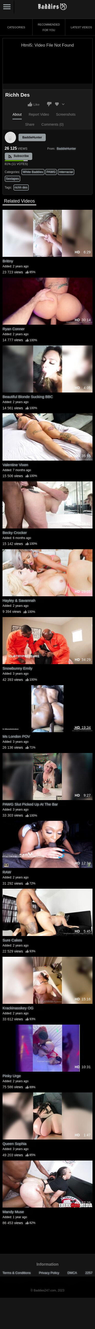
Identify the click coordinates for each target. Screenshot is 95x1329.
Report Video (39, 114)
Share (29, 124)
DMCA (72, 1273)
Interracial (66, 172)
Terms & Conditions (16, 1273)
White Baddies (33, 172)
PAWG (51, 172)
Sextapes (12, 178)
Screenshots (66, 114)
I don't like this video (49, 104)
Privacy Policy (49, 1273)
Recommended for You (49, 27)
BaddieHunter (32, 137)
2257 (88, 1273)
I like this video (30, 104)
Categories (16, 27)
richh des (21, 187)
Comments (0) (53, 124)
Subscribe (18, 156)
